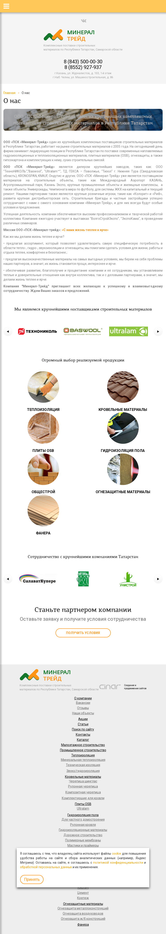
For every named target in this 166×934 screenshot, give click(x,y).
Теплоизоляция (83, 755)
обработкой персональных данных (46, 867)
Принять (32, 879)
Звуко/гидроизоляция (83, 771)
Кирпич (83, 887)
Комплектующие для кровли (83, 798)
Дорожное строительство (83, 835)
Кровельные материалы (83, 776)
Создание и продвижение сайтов (135, 687)
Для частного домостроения (83, 819)
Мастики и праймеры (83, 845)
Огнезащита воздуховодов (83, 913)
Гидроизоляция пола (83, 815)
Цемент (83, 893)
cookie (116, 853)
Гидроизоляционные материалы (83, 830)
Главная (9, 93)
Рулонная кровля (83, 824)
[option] (37, 331)
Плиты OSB (83, 804)
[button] (7, 331)
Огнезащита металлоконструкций (83, 908)
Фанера (83, 924)
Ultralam (83, 808)
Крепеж (83, 898)
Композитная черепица (83, 792)
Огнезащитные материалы (83, 904)
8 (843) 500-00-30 (83, 61)
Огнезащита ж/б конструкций (83, 918)
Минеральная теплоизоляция (83, 760)
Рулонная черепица (83, 786)
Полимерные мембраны (83, 840)
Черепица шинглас (83, 781)
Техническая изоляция (83, 765)
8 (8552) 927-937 (83, 67)
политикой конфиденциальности (118, 862)
